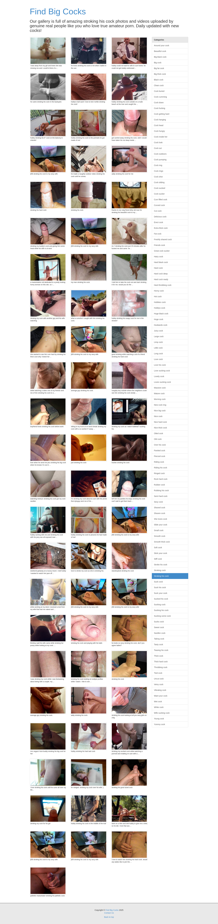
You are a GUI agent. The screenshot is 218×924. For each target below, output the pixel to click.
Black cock (158, 80)
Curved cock (159, 205)
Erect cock (158, 222)
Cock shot (158, 177)
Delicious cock (160, 217)
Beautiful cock (160, 51)
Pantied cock (159, 450)
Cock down (159, 102)
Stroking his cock (161, 576)
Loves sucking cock (162, 382)
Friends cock (159, 245)
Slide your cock (160, 525)
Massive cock (160, 388)
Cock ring (158, 165)
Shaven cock (159, 513)
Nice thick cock (160, 428)
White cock (159, 707)
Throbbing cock (160, 667)
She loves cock (160, 519)
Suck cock (158, 582)
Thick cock (158, 656)
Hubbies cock (160, 302)
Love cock (158, 359)
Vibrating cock (160, 690)
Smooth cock (159, 536)
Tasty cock (158, 644)
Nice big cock (160, 410)
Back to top (109, 917)
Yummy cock (159, 724)
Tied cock (158, 673)
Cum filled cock (160, 199)
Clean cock (159, 85)
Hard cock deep (161, 274)
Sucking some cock (162, 616)
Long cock (158, 353)
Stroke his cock (160, 564)
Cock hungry (159, 131)
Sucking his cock (161, 610)
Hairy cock (158, 256)
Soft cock (158, 547)
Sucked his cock (161, 599)
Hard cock (158, 268)
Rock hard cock (160, 479)
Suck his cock (160, 587)
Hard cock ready (161, 279)
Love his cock (160, 365)
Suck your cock (160, 593)
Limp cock (158, 342)
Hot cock (158, 296)
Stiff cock (158, 559)
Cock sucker (159, 194)
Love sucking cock (162, 371)
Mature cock (159, 393)
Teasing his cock (161, 650)
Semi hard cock (160, 496)
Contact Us (109, 913)
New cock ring (160, 405)
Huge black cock (161, 313)
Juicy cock (158, 331)
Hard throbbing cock (162, 285)
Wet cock (158, 701)
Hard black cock (161, 262)
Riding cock (159, 462)
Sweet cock (159, 627)
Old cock (158, 439)
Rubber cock (159, 485)
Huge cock (158, 319)
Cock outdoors (160, 154)
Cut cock (158, 211)
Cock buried (159, 91)
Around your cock (161, 45)
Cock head (158, 125)
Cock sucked (159, 188)
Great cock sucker (162, 251)
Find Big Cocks (58, 11)
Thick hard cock (161, 661)
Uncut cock (159, 679)
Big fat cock (159, 68)
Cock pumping (160, 159)
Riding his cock (160, 468)
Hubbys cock (159, 308)
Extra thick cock (161, 228)
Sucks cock (159, 622)
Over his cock (160, 445)
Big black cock (160, 57)
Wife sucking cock (162, 713)
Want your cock (160, 696)
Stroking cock (160, 570)
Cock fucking (159, 108)
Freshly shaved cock (163, 239)
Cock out (158, 148)
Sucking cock (159, 604)
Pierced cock (159, 456)
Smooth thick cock (162, 542)
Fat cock (157, 234)
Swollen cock (159, 633)
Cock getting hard (161, 114)
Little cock (158, 348)
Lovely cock (159, 376)
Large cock (159, 336)
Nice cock (158, 416)
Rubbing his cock (161, 490)
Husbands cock (160, 325)
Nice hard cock (160, 422)
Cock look (158, 142)
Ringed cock (159, 473)
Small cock (159, 530)
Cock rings (158, 171)
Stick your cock (160, 553)
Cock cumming (160, 97)
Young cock (159, 719)
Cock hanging (160, 120)
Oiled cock (158, 433)
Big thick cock (160, 74)
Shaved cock (159, 507)
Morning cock (160, 399)
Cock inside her (161, 137)
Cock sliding (159, 182)
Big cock (157, 62)
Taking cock (159, 639)
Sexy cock (158, 502)
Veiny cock (158, 684)
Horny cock (159, 291)
